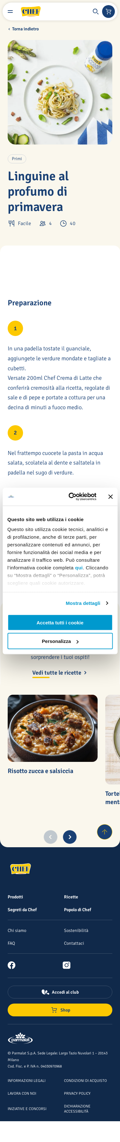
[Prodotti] (15, 897)
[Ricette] (71, 897)
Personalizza (60, 641)
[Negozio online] (108, 11)
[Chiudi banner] (110, 496)
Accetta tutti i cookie (60, 622)
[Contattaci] (74, 943)
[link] (14, 965)
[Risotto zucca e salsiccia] (53, 728)
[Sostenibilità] (76, 930)
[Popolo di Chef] (77, 909)
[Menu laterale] (10, 11)
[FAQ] (11, 943)
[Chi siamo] (17, 930)
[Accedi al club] (60, 992)
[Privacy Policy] (77, 1093)
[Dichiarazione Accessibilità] (77, 1108)
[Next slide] (70, 837)
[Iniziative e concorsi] (27, 1108)
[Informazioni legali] (26, 1080)
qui (79, 567)
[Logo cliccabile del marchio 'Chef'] (31, 11)
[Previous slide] (51, 837)
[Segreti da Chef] (22, 909)
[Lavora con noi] (22, 1093)
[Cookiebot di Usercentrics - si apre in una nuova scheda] (71, 497)
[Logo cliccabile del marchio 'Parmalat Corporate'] (20, 1038)
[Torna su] (104, 832)
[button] (96, 11)
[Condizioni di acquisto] (85, 1080)
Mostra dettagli (83, 603)
